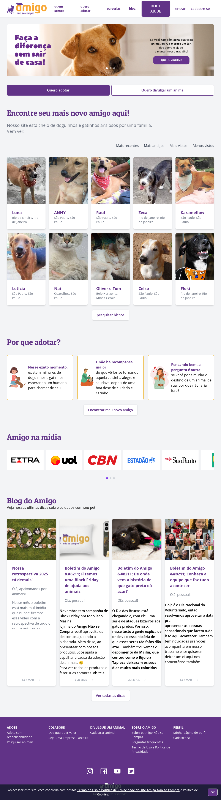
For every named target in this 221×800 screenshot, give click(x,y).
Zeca (143, 212)
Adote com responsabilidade (19, 735)
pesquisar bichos (111, 315)
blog (132, 8)
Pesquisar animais (20, 742)
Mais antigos (154, 145)
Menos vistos (203, 145)
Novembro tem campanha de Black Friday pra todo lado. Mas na (84, 616)
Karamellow (192, 212)
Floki (185, 288)
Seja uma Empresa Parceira (68, 738)
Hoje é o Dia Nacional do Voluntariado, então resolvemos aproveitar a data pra (189, 613)
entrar (180, 8)
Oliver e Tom (108, 288)
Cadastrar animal (102, 733)
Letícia (18, 288)
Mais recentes (127, 145)
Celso (144, 288)
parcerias (113, 8)
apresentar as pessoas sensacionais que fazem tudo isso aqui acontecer (189, 630)
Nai (57, 288)
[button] (107, 478)
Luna (17, 212)
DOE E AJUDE (155, 9)
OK (212, 792)
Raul (100, 212)
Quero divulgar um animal (162, 90)
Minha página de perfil (189, 733)
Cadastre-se (182, 738)
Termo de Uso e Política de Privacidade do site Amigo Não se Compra (128, 790)
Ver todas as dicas (110, 695)
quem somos (59, 8)
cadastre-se (200, 8)
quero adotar (85, 8)
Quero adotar (58, 90)
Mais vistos (179, 145)
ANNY (60, 212)
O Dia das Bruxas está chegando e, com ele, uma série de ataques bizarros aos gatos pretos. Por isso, (136, 618)
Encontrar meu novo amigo (110, 410)
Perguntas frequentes (147, 742)
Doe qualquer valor (62, 733)
